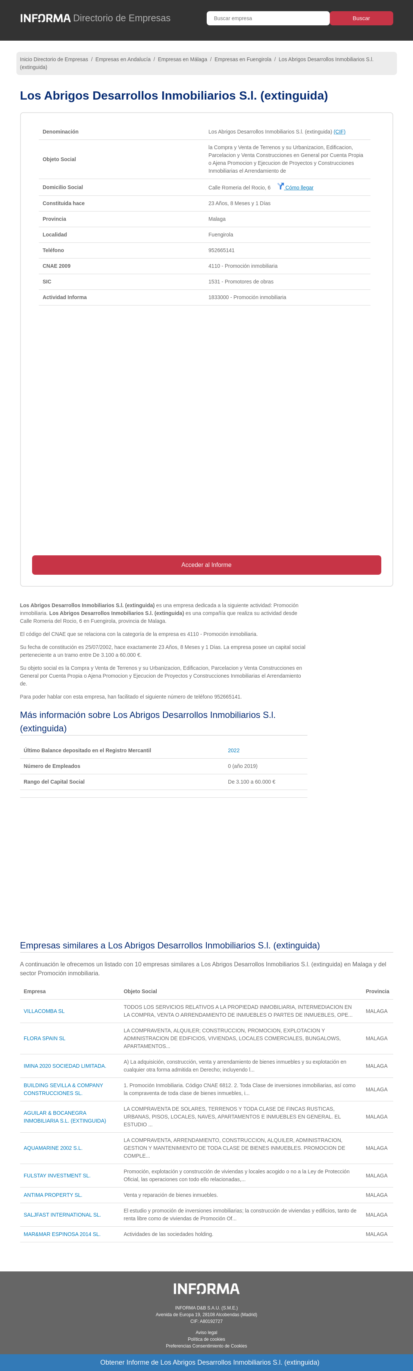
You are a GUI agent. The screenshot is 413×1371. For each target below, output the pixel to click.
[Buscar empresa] (268, 18)
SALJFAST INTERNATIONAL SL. (62, 1215)
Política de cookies (206, 1339)
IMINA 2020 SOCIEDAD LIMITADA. (65, 1066)
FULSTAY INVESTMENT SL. (57, 1176)
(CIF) (339, 132)
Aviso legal (207, 1332)
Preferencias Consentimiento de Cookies (206, 1346)
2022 (234, 750)
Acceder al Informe (206, 565)
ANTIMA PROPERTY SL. (53, 1195)
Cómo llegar (295, 188)
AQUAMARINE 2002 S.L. (53, 1148)
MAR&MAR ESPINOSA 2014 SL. (62, 1234)
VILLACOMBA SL (44, 1011)
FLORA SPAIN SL (45, 1038)
